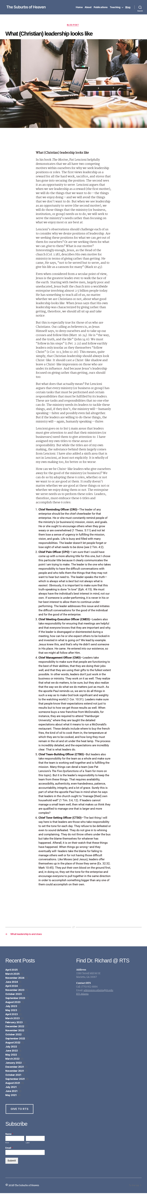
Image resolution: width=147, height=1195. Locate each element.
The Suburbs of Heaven (28, 1187)
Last (27, 1145)
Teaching (115, 7)
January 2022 (13, 1064)
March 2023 (12, 1020)
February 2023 (14, 1024)
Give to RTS (19, 1110)
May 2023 (11, 1012)
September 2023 (15, 1000)
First (7, 1145)
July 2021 (11, 1088)
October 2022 (13, 1036)
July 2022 (11, 1048)
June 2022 (11, 1052)
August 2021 (12, 1084)
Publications (101, 7)
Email (9, 1150)
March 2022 (12, 1060)
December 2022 (14, 1028)
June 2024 (11, 983)
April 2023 (11, 1016)
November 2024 (14, 979)
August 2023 (12, 1004)
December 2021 (14, 1068)
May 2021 (11, 1097)
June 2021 (11, 1093)
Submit (12, 1162)
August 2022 (12, 1044)
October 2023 (13, 995)
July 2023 (11, 1008)
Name (9, 1135)
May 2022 (11, 1056)
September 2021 (15, 1080)
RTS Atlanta (82, 995)
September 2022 (15, 1040)
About (88, 7)
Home (79, 7)
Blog (127, 7)
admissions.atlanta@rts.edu (98, 992)
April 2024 (11, 987)
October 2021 (13, 1076)
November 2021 (14, 1072)
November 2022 (14, 1032)
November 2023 (14, 991)
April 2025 (11, 971)
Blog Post (73, 25)
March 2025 (12, 975)
